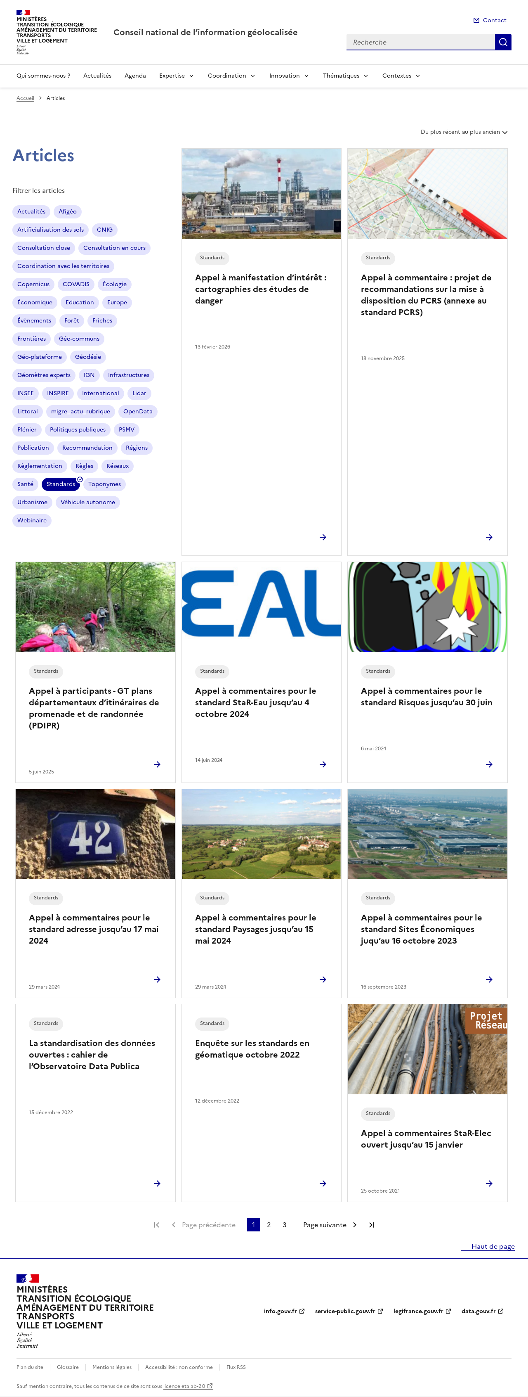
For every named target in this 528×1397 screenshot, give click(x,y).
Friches (102, 320)
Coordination (227, 75)
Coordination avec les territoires (63, 266)
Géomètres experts (44, 375)
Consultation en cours (114, 248)
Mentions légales (112, 1367)
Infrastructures (128, 375)
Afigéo (68, 211)
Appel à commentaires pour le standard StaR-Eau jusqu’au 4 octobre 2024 (255, 702)
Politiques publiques (78, 429)
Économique (34, 302)
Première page (156, 1224)
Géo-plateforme (39, 357)
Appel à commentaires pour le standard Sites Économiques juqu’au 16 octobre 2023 (421, 929)
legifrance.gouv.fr (418, 1311)
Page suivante (324, 1225)
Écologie (115, 284)
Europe (117, 302)
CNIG (105, 229)
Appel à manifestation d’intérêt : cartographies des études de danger (260, 289)
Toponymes (104, 484)
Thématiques (341, 75)
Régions (137, 448)
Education (80, 302)
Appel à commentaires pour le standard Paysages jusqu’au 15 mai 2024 (255, 929)
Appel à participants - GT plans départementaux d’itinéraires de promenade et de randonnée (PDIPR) (94, 708)
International (100, 393)
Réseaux (117, 466)
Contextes (396, 75)
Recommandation (87, 448)
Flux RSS (236, 1367)
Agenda (135, 75)
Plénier (27, 429)
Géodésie (88, 357)
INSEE (25, 393)
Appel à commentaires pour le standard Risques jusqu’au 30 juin (427, 697)
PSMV (126, 429)
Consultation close (43, 248)
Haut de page (492, 1246)
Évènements (34, 320)
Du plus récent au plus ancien (465, 135)
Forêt (71, 320)
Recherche (503, 42)
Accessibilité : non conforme (179, 1367)
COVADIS (76, 284)
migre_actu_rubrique (80, 411)
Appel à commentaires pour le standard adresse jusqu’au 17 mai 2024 (94, 929)
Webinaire (32, 520)
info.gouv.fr (280, 1311)
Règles (84, 466)
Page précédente (209, 1225)
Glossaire (68, 1367)
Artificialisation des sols (50, 229)
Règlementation (39, 466)
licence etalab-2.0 (184, 1386)
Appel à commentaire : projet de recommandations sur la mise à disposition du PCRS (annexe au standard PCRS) (426, 294)
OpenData (138, 411)
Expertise (172, 75)
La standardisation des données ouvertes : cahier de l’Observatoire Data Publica (92, 1054)
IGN (89, 375)
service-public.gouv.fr (345, 1311)
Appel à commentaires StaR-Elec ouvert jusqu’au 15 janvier (426, 1139)
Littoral (27, 411)
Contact (495, 20)
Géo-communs (79, 338)
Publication (33, 448)
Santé (25, 484)
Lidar (139, 393)
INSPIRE (58, 393)
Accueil (25, 98)
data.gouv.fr (479, 1311)
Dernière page (371, 1224)
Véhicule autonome (88, 502)
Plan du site (29, 1367)
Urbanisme (32, 502)
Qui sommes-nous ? (43, 75)
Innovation (284, 75)
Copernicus (33, 284)
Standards (61, 485)
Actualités (97, 75)
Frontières (31, 338)
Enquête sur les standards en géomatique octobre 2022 (252, 1049)
